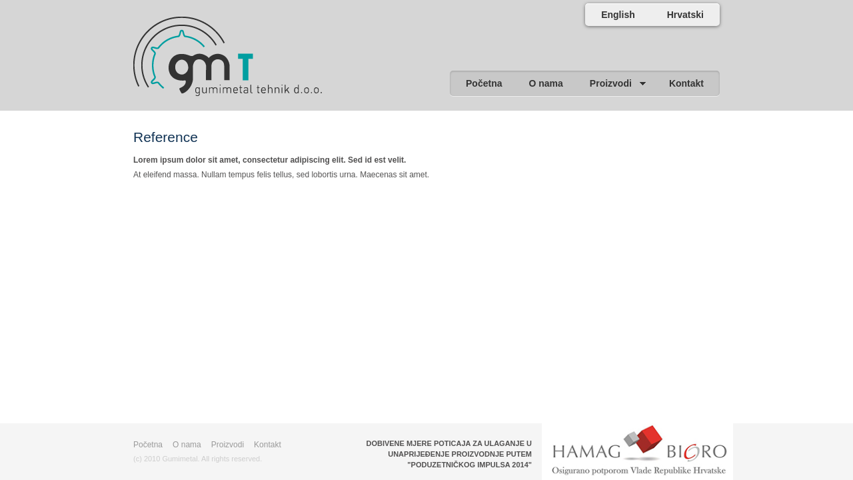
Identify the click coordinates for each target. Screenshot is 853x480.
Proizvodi (227, 444)
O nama (187, 444)
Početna (148, 444)
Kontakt (267, 444)
